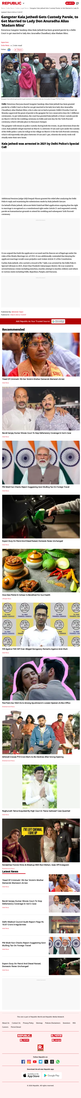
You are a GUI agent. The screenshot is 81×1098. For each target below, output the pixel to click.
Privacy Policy (29, 1023)
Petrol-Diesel (22, 1027)
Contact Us (16, 1023)
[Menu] (77, 3)
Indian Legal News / (22, 8)
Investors (70, 1023)
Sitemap (41, 1023)
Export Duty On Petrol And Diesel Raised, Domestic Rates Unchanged (32, 541)
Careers (11, 1027)
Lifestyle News (6, 598)
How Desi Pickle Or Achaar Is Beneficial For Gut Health (26, 595)
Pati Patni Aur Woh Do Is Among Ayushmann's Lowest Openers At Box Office (36, 703)
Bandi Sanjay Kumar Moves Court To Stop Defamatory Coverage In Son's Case (36, 433)
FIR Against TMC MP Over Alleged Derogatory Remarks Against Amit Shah (35, 649)
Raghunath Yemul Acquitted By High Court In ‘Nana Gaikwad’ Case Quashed (36, 811)
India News (6, 45)
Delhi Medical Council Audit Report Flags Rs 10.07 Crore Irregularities (23, 923)
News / (3, 8)
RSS (3, 1027)
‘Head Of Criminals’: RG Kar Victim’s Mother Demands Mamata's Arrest (33, 379)
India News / (10, 8)
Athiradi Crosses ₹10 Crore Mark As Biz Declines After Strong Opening (32, 757)
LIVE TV (70, 3)
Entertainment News (8, 706)
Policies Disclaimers (55, 1023)
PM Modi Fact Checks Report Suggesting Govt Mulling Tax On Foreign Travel (35, 487)
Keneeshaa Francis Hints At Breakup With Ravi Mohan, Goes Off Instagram (35, 864)
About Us (6, 1023)
